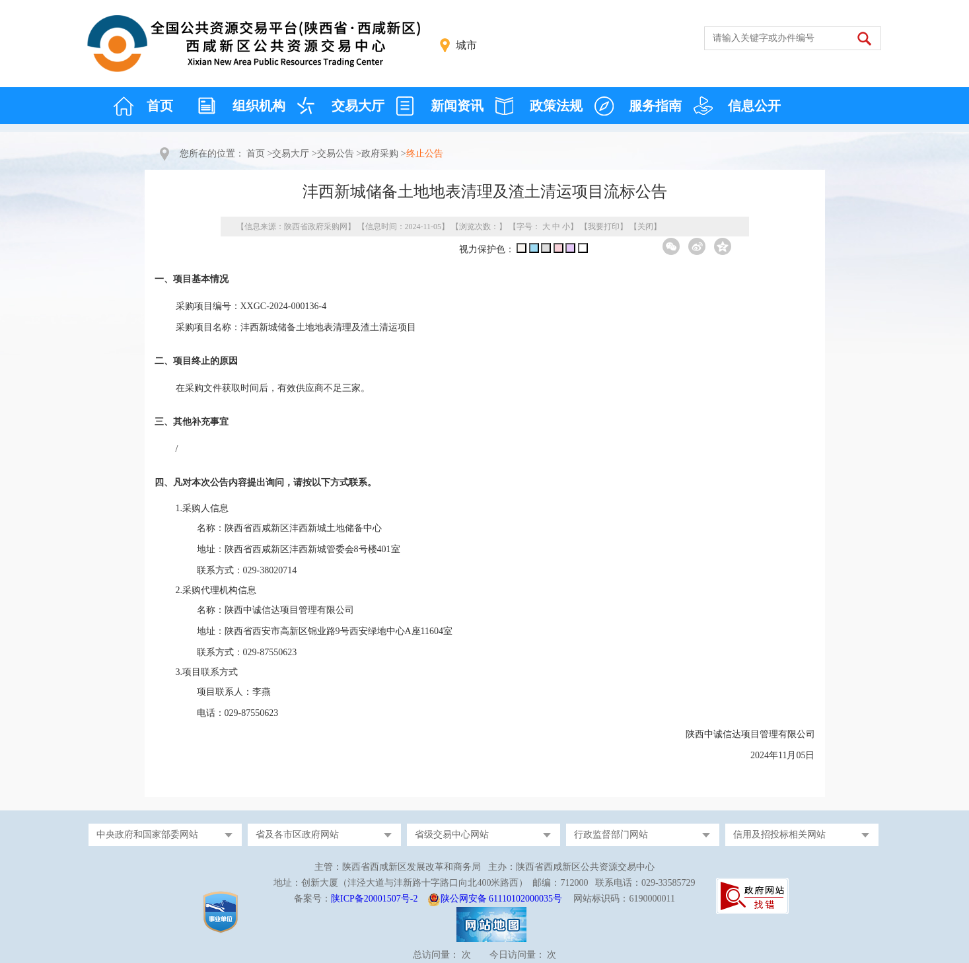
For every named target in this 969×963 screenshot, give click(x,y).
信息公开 (754, 105)
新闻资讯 (457, 105)
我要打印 (604, 226)
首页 (160, 105)
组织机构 (259, 105)
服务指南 (655, 105)
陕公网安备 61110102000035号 (501, 899)
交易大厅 (358, 105)
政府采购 (379, 154)
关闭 (645, 226)
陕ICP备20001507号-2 (374, 899)
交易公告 (335, 154)
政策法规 (556, 105)
